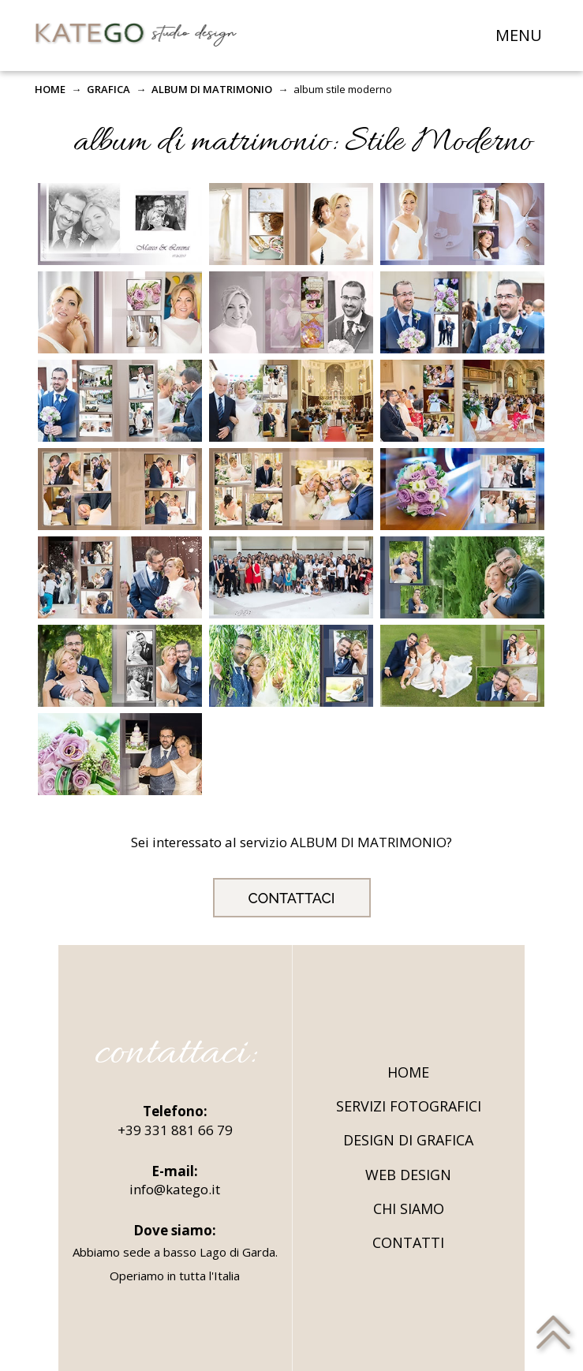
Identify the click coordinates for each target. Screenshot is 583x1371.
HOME (50, 89)
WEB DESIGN (408, 1174)
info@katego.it (174, 1189)
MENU (518, 35)
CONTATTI (408, 1242)
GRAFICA (108, 89)
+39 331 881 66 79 (175, 1130)
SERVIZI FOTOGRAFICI (408, 1105)
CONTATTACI (292, 898)
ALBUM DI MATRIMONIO (211, 89)
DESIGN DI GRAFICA (408, 1139)
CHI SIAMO (408, 1208)
